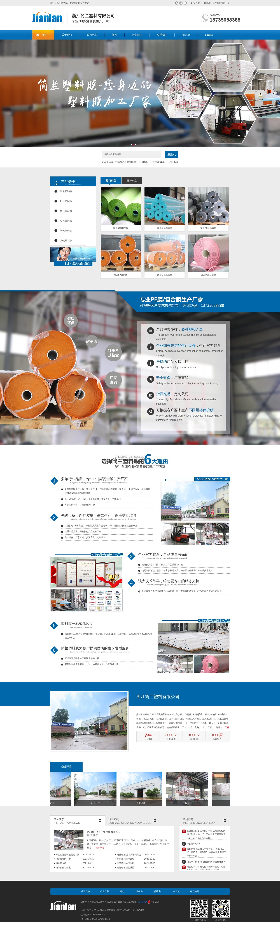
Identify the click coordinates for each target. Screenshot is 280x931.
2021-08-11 (88, 863)
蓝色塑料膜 (66, 230)
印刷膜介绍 (61, 863)
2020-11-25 (149, 867)
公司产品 (92, 34)
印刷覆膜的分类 (63, 859)
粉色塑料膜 (66, 201)
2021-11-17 (149, 854)
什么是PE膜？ (193, 844)
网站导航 (195, 3)
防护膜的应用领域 (125, 859)
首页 (44, 34)
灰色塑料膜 (66, 220)
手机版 (156, 901)
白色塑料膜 (66, 191)
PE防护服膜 (159, 161)
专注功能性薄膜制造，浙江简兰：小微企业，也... (69, 854)
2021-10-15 (88, 859)
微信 (176, 3)
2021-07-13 (149, 863)
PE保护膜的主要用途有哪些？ (104, 831)
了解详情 (99, 847)
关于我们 (67, 34)
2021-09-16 (149, 859)
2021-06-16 (88, 867)
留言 (185, 3)
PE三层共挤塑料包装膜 (126, 161)
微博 (181, 3)
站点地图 (194, 891)
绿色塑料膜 (66, 240)
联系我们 (162, 34)
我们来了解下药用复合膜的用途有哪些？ (206, 862)
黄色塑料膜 (66, 211)
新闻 (114, 34)
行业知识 (137, 34)
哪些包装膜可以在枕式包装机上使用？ (130, 854)
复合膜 (145, 161)
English (209, 34)
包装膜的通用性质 (125, 863)
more (100, 820)
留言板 (186, 34)
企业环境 (66, 766)
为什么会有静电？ (64, 867)
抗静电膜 (173, 161)
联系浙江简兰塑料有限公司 (217, 3)
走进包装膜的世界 (125, 867)
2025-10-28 (88, 854)
